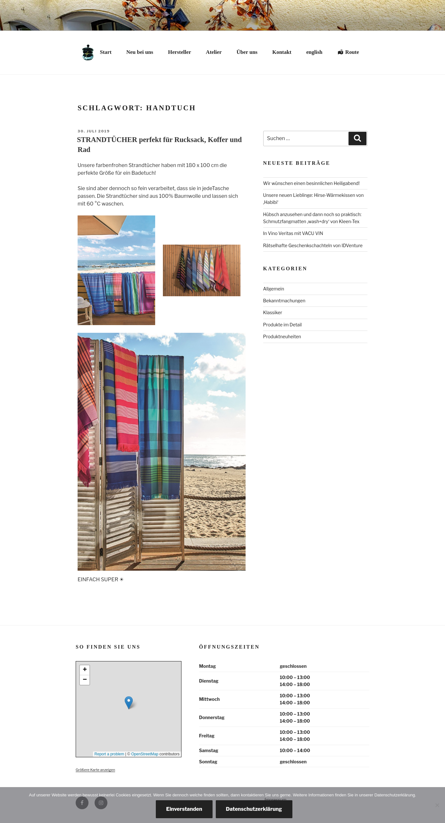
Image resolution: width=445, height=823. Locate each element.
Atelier (214, 52)
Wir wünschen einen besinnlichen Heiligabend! (311, 183)
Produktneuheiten (282, 336)
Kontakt (281, 52)
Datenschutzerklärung (254, 809)
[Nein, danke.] (437, 805)
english (314, 52)
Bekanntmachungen (284, 300)
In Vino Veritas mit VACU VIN (293, 233)
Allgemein (273, 288)
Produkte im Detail (282, 324)
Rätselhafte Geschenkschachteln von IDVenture (313, 245)
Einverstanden (184, 809)
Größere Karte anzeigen (95, 770)
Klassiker (272, 312)
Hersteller (179, 52)
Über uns (247, 52)
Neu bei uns (139, 52)
